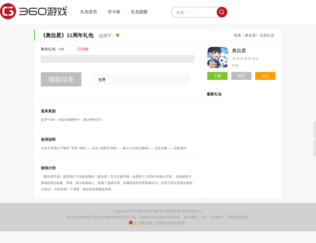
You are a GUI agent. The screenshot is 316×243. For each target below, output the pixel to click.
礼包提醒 (139, 11)
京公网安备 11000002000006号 (156, 223)
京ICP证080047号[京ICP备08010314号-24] (101, 217)
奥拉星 (239, 50)
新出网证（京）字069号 (203, 217)
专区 (241, 76)
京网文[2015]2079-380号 (160, 217)
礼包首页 (88, 11)
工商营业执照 (237, 217)
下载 (217, 76)
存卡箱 (114, 11)
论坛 (265, 76)
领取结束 (61, 79)
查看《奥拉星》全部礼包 (254, 35)
